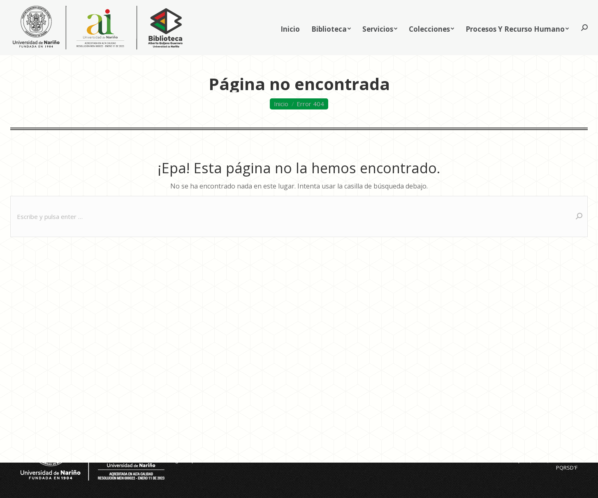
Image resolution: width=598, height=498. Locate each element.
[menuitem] (290, 41)
